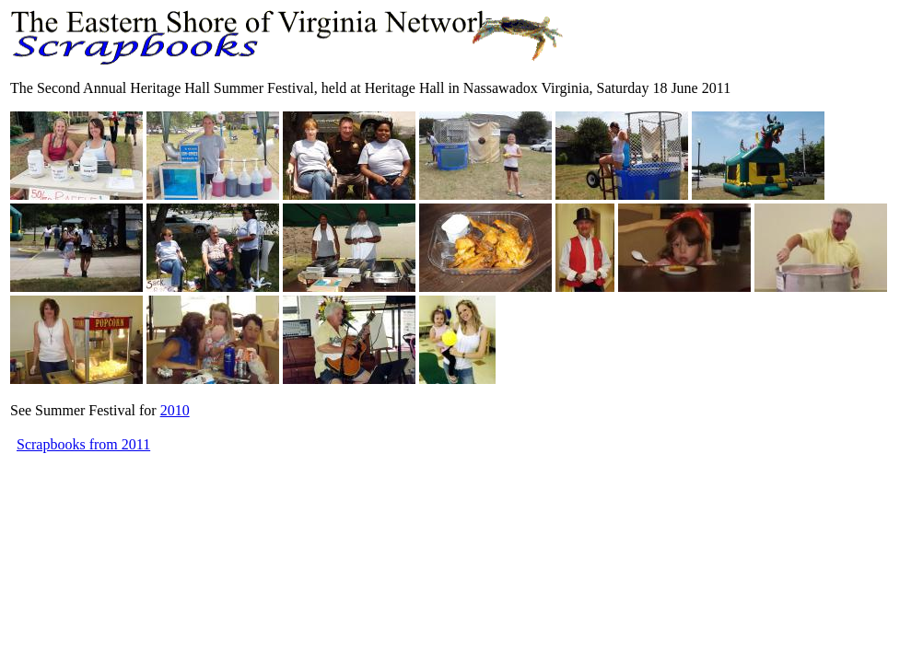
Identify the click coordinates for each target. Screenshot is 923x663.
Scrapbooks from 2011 (83, 444)
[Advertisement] (345, 497)
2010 (175, 410)
